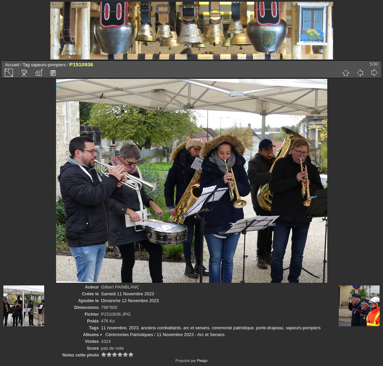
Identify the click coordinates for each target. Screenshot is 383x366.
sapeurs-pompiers (48, 64)
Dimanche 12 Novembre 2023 (130, 300)
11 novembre (113, 327)
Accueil (12, 64)
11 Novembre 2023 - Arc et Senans (191, 334)
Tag (26, 64)
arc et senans (196, 327)
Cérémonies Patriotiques (129, 334)
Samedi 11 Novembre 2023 (127, 293)
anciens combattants (161, 327)
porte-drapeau (269, 327)
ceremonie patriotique (233, 327)
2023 (133, 327)
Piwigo (202, 361)
